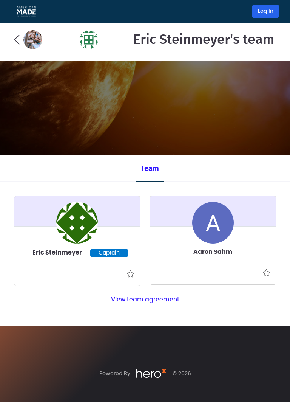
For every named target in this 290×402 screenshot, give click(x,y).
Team (149, 168)
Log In (265, 11)
